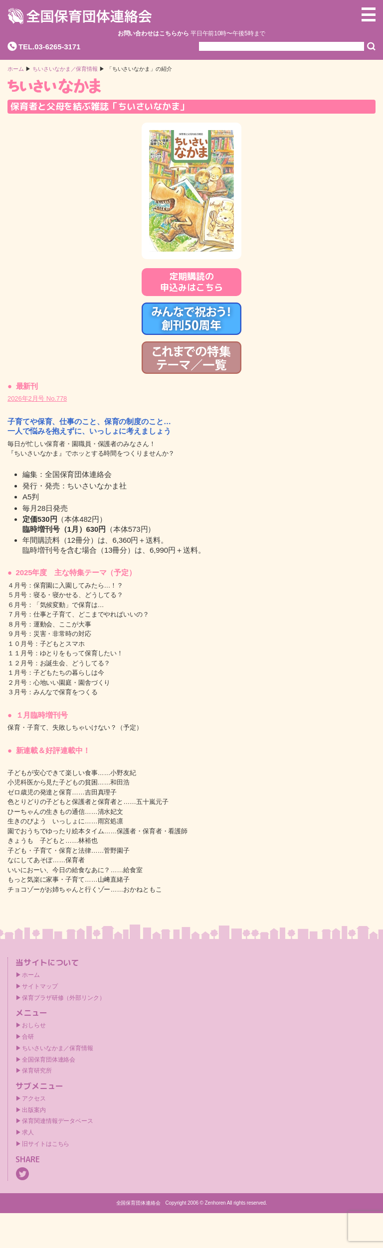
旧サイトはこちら (45, 1143)
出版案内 (34, 1109)
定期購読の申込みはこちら (191, 282)
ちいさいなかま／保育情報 (65, 69)
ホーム (15, 69)
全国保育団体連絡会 (48, 1059)
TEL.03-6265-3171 (49, 46)
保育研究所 (37, 1070)
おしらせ (34, 1025)
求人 (28, 1132)
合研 (28, 1036)
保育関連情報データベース (57, 1120)
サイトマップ (39, 986)
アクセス (34, 1098)
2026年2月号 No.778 (37, 398)
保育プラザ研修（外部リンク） (63, 997)
